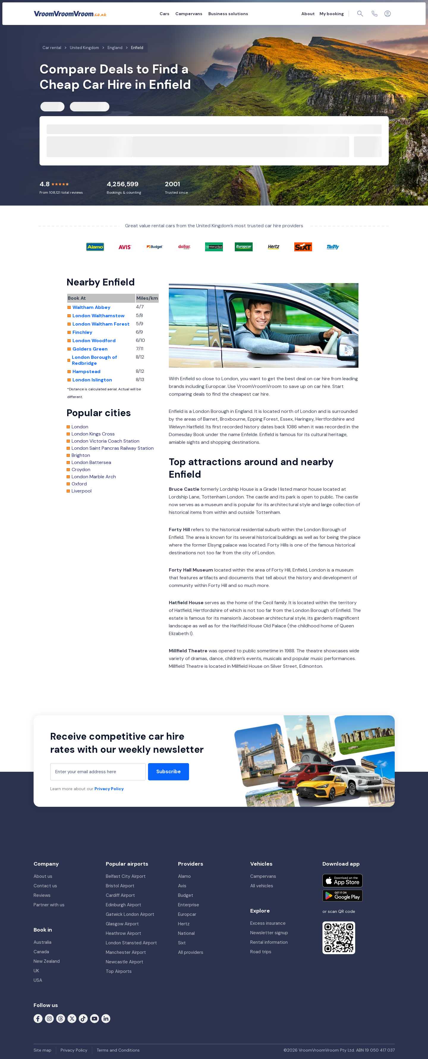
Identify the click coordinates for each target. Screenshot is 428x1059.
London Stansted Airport (131, 943)
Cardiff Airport (120, 895)
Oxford (79, 484)
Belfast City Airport (126, 876)
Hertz (184, 924)
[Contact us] (374, 13)
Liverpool (82, 491)
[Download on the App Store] (342, 880)
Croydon (81, 470)
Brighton (81, 455)
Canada (41, 952)
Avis (182, 886)
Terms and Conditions (118, 1050)
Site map (42, 1050)
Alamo (184, 876)
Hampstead (86, 372)
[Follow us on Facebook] (38, 1018)
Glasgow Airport (122, 924)
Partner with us (49, 905)
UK (36, 971)
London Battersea (91, 462)
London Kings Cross (93, 434)
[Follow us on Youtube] (94, 1018)
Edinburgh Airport (123, 905)
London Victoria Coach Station (105, 441)
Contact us (45, 886)
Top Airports (119, 971)
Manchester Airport (126, 952)
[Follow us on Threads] (60, 1018)
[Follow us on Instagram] (49, 1018)
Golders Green (90, 349)
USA (38, 980)
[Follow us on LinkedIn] (105, 1018)
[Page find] (360, 13)
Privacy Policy (109, 788)
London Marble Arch (94, 477)
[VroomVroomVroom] (70, 13)
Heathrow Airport (123, 933)
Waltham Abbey (92, 307)
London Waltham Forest (101, 324)
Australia (42, 942)
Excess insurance (268, 923)
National (186, 933)
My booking (332, 13)
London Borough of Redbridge (94, 360)
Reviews (42, 895)
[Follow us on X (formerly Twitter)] (71, 1018)
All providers (190, 952)
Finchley (82, 332)
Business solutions (228, 13)
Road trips (260, 952)
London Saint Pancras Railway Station (113, 448)
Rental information (269, 942)
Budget (185, 895)
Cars (164, 13)
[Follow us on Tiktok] (83, 1018)
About (308, 13)
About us (43, 876)
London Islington (92, 380)
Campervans (188, 13)
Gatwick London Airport (130, 914)
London (80, 427)
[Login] (387, 13)
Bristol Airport (120, 886)
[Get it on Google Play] (342, 896)
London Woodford (94, 341)
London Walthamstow (99, 316)
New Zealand (47, 961)
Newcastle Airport (124, 962)
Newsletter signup (269, 933)
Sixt (182, 943)
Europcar (187, 914)
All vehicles (261, 886)
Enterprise (188, 905)
